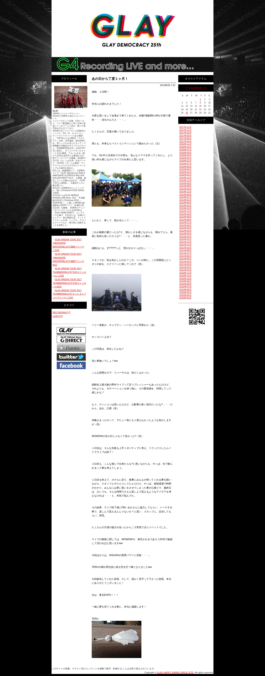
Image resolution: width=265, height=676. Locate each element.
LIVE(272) (58, 316)
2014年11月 (185, 180)
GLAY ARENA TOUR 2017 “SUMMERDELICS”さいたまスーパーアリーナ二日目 (69, 294)
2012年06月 (185, 225)
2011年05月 (185, 258)
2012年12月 (185, 211)
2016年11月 (185, 144)
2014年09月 (185, 183)
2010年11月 (185, 275)
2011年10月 (185, 247)
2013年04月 (185, 202)
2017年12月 (185, 127)
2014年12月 (185, 177)
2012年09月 (185, 216)
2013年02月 (185, 208)
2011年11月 (185, 244)
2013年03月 (185, 205)
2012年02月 (185, 236)
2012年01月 (185, 239)
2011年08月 (185, 250)
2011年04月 (185, 261)
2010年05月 (185, 292)
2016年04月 (185, 152)
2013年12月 (185, 191)
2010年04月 (185, 295)
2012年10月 (185, 214)
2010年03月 (185, 298)
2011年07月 (185, 253)
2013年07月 (185, 197)
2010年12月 (185, 273)
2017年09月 (185, 135)
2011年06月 (185, 256)
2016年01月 (185, 160)
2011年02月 (185, 267)
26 (187, 113)
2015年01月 (185, 174)
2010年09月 (185, 281)
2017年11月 (185, 130)
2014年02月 (185, 189)
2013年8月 (195, 87)
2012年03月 (185, 233)
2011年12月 (185, 242)
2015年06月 (185, 166)
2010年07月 (185, 286)
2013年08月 (185, 194)
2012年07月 (185, 222)
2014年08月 (185, 186)
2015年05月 (185, 169)
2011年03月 (185, 264)
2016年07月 (185, 149)
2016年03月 (185, 155)
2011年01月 (185, 270)
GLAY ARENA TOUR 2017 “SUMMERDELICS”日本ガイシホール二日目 (69, 272)
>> (205, 87)
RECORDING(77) (62, 312)
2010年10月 (185, 278)
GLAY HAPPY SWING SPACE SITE (175, 672)
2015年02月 (185, 172)
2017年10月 (185, 133)
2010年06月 (185, 289)
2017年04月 (185, 141)
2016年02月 (185, 158)
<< (186, 87)
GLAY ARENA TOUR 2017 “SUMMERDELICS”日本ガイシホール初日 (69, 283)
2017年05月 (185, 138)
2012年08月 (185, 219)
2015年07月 (185, 163)
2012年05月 (185, 228)
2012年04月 (185, 231)
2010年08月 (185, 284)
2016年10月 (185, 147)
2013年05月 (185, 200)
